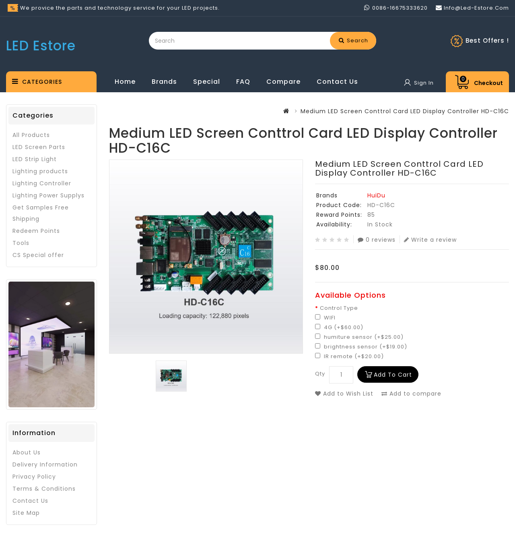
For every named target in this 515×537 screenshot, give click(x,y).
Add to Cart (393, 375)
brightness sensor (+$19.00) (361, 346)
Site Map (26, 513)
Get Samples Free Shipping (40, 213)
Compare (283, 81)
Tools (20, 243)
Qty (320, 373)
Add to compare (411, 394)
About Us (26, 452)
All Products (31, 135)
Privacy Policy (34, 477)
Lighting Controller (41, 183)
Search (353, 40)
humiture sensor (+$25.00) (359, 337)
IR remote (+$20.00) (349, 356)
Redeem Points (36, 231)
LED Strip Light (34, 159)
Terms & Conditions (44, 489)
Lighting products (40, 171)
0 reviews (377, 239)
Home (125, 81)
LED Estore (41, 45)
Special (206, 81)
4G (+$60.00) (339, 327)
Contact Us (337, 81)
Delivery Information (45, 464)
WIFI (325, 317)
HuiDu (376, 195)
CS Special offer (38, 255)
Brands (164, 81)
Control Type (339, 308)
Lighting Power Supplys (48, 195)
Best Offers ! (487, 40)
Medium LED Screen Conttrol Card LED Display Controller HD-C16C (405, 111)
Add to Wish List (344, 394)
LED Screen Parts (38, 147)
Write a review (430, 239)
